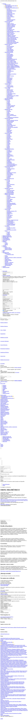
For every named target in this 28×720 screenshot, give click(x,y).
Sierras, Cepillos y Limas (11, 61)
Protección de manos (10, 190)
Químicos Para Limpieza (11, 41)
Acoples (8, 181)
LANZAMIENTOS (8, 6)
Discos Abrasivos (10, 49)
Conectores (9, 175)
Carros (8, 112)
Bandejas (8, 103)
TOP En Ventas (7, 209)
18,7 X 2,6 (20, 499)
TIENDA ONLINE (6, 267)
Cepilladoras (9, 161)
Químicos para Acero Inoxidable (12, 42)
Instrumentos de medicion (11, 73)
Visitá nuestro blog (3, 627)
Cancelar (2, 607)
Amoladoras (9, 151)
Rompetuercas (9, 81)
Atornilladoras (9, 150)
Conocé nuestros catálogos (12, 627)
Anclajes (8, 198)
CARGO (8, 233)
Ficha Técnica (2, 571)
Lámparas (9, 170)
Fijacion (8, 202)
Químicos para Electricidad (12, 39)
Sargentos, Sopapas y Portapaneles (13, 66)
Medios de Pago (8, 253)
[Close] (0, 269)
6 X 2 (9, 501)
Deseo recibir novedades (8, 310)
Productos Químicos (8, 21)
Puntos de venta (7, 247)
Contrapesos (9, 123)
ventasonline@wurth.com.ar (5, 638)
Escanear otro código (11, 372)
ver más (1, 640)
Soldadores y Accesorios (11, 35)
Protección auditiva (10, 192)
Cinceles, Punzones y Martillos (12, 63)
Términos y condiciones (9, 262)
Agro (17, 709)
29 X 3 (13, 500)
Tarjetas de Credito (10, 254)
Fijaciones (9, 17)
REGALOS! (5, 240)
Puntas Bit (9, 80)
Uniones (8, 183)
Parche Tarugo (9, 132)
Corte (8, 157)
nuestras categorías (17, 367)
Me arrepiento (21, 639)
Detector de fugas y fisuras (12, 43)
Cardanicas (9, 71)
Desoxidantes (9, 28)
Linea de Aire (9, 11)
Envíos (6, 255)
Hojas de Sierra (9, 97)
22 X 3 (1, 500)
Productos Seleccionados (9, 194)
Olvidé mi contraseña (6, 275)
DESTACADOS (8, 4)
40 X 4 (25, 500)
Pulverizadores (9, 79)
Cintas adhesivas (10, 30)
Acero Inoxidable (10, 222)
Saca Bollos (9, 208)
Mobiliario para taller (8, 109)
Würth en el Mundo (8, 248)
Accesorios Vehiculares (11, 19)
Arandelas (9, 141)
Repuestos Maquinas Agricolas (12, 120)
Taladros (8, 156)
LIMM (1, 719)
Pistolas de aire (9, 154)
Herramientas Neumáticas (9, 148)
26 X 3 (8, 500)
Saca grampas (9, 124)
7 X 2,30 (11, 501)
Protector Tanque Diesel (11, 125)
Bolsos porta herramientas (11, 115)
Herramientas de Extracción (12, 59)
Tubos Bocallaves (10, 55)
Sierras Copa (9, 92)
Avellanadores (9, 94)
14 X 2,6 (10, 499)
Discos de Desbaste (10, 46)
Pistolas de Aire (10, 77)
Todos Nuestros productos (13, 639)
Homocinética (9, 130)
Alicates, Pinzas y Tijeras (11, 62)
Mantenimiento (9, 213)
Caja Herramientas (16, 665)
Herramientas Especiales (4, 665)
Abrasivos (9, 18)
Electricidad (9, 200)
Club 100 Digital (8, 265)
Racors (8, 182)
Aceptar (6, 607)
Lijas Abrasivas (9, 47)
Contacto (4, 266)
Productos (4, 3)
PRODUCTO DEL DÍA (7, 235)
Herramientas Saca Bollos (11, 229)
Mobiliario (9, 206)
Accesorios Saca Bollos (11, 227)
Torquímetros (9, 57)
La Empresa (5, 246)
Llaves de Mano (10, 54)
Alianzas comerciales (8, 264)
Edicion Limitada (10, 20)
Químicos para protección (11, 38)
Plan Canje (7, 258)
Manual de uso (18, 571)
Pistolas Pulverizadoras (11, 165)
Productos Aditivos (10, 23)
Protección (9, 107)
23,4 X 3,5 (5, 500)
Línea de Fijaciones (8, 133)
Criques (8, 102)
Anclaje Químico (10, 85)
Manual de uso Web (8, 263)
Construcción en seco (13, 710)
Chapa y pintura (10, 215)
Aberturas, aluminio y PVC (12, 211)
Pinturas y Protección (11, 33)
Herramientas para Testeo (11, 172)
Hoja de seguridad (12, 571)
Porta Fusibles (9, 173)
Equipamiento (7, 99)
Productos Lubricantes (11, 26)
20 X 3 (26, 499)
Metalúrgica (9, 212)
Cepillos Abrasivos (10, 50)
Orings (4, 485)
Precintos (8, 137)
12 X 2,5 (7, 499)
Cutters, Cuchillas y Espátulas (12, 65)
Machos (8, 76)
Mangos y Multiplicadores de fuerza (11, 664)
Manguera (9, 185)
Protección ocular (10, 191)
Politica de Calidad (8, 260)
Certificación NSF (10, 32)
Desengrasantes (10, 27)
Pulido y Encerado (10, 34)
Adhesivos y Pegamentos (11, 24)
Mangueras (9, 131)
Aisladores (9, 176)
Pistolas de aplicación (11, 60)
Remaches (9, 138)
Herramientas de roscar (11, 64)
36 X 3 (22, 500)
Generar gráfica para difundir (5, 505)
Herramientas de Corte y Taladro (13, 95)
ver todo (8, 8)
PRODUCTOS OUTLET (9, 193)
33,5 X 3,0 (19, 500)
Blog (3, 251)
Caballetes (9, 104)
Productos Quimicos (10, 16)
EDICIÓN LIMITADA (9, 98)
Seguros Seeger (9, 139)
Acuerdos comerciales (11, 224)
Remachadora (9, 162)
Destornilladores (10, 56)
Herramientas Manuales (11, 203)
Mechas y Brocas (10, 89)
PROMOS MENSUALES (7, 236)
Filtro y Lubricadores (11, 184)
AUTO (8, 232)
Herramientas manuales (9, 52)
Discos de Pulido (10, 51)
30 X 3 (16, 500)
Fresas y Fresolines (10, 91)
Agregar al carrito (3, 372)
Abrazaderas (9, 136)
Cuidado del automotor (11, 36)
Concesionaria (9, 217)
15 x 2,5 (13, 499)
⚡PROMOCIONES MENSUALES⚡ (12, 7)
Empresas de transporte (11, 223)
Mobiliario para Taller (11, 13)
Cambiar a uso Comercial (15, 312)
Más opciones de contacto (15, 638)
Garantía (6, 256)
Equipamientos (9, 14)
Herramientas (9, 9)
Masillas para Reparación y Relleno (13, 31)
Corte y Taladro (10, 15)
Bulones (8, 147)
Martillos (8, 160)
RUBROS (4, 241)
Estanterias (9, 111)
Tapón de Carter (10, 122)
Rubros (6, 230)
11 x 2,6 (4, 499)
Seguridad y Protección (9, 188)
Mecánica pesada (6, 710)
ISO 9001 (6, 261)
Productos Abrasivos (8, 44)
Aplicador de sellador (11, 159)
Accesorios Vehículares (9, 118)
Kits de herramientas (21, 664)
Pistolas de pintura (10, 155)
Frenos (8, 187)
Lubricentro (9, 216)
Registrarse (7, 584)
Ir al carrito (17, 372)
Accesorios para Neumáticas (12, 164)
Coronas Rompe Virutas (11, 93)
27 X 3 (11, 500)
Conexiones (9, 169)
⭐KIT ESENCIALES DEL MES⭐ (11, 5)
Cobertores (9, 128)
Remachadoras (9, 58)
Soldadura (9, 82)
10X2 (1, 499)
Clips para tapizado (10, 121)
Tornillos (8, 135)
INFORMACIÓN (6, 252)
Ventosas (8, 228)
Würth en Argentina (8, 249)
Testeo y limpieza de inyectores (12, 37)
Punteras (8, 177)
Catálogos (4, 245)
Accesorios (11, 665)
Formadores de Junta (10, 29)
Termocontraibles (10, 174)
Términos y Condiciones (4, 639)
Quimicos (8, 207)
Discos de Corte (10, 90)
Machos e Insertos (10, 96)
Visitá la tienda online (4, 585)
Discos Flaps (9, 48)
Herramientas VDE (10, 178)
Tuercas (8, 140)
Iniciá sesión (5, 271)
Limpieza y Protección (11, 105)
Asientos (8, 101)
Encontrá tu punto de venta (21, 627)
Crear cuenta (5, 294)
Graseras (8, 72)
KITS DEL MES (6, 237)
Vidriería (8, 214)
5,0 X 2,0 (6, 501)
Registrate (7, 504)
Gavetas (8, 116)
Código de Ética (8, 259)
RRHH (4, 250)
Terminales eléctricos (11, 168)
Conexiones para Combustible (12, 127)
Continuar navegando (6, 315)
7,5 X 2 (15, 501)
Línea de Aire (7, 179)
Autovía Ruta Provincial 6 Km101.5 (6, 617)
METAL (8, 234)
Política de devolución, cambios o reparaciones (13, 257)
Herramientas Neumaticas (11, 10)
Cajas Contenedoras (10, 106)
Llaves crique (9, 158)
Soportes (8, 108)
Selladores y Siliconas (11, 25)
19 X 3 (23, 499)
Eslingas (8, 129)
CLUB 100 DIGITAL (6, 239)
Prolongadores (9, 78)
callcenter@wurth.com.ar (4, 634)
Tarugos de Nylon (10, 86)
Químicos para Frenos (11, 40)
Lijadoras (8, 153)
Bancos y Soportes (10, 114)
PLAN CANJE (9, 12)
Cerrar (2, 602)
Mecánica (14, 709)
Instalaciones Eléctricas (9, 166)
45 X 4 (3, 501)
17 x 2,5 (16, 499)
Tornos (8, 152)
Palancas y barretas (10, 75)
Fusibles (8, 171)
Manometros (9, 186)
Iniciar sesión (2, 584)
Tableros (8, 113)
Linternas (8, 74)
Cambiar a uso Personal (7, 312)
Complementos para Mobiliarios (12, 117)
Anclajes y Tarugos (8, 83)
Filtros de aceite (10, 126)
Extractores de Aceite (11, 163)
